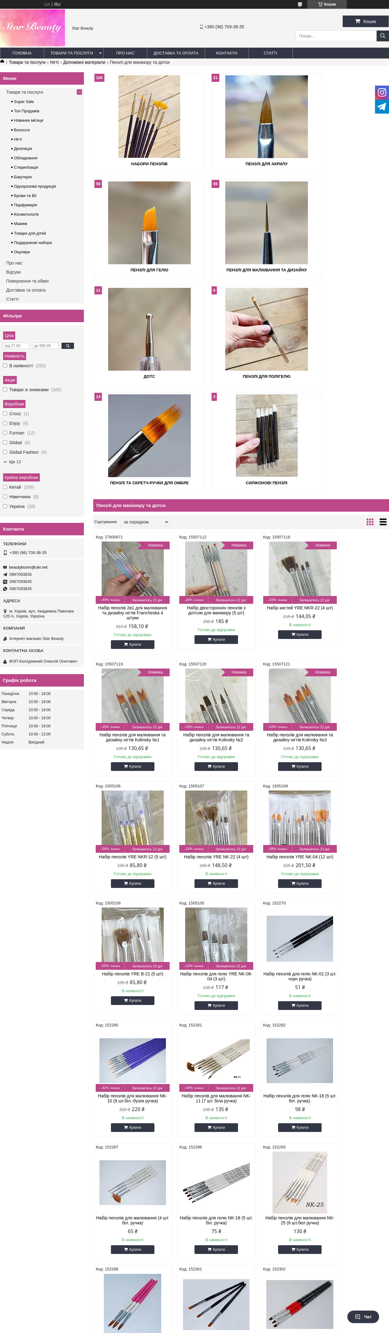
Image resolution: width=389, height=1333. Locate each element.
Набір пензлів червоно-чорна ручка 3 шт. (128, 1117)
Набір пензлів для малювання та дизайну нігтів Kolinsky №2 (128, 629)
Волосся (22, 130)
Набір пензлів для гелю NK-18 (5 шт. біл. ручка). (278, 873)
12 (370, 1168)
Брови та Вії (25, 195)
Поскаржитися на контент (197, 1296)
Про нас (125, 53)
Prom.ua (224, 1285)
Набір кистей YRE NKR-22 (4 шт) (279, 502)
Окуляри (22, 252)
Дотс (241, 269)
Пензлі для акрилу (241, 163)
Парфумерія (25, 205)
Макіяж (20, 223)
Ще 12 (15, 461)
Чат (363, 1317)
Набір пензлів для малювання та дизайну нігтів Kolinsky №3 (203, 629)
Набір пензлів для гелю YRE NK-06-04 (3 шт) (278, 751)
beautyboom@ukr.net (28, 567)
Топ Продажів (26, 111)
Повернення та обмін (27, 281)
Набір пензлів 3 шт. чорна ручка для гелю (354, 995)
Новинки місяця (28, 120)
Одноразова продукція (35, 186)
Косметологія (26, 214)
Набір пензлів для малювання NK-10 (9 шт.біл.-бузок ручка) (128, 873)
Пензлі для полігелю (341, 269)
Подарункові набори (33, 242)
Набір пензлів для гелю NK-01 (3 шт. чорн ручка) (353, 751)
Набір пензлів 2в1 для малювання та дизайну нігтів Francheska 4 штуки (128, 504)
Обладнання (25, 158)
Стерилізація (26, 167)
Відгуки (13, 272)
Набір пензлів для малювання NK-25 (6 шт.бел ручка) (203, 995)
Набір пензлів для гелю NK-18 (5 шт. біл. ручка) (128, 995)
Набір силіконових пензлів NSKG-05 (203, 1117)
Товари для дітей (30, 233)
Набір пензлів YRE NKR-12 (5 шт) (278, 629)
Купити (131, 536)
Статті (270, 53)
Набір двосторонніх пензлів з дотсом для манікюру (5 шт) (203, 502)
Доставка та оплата (175, 53)
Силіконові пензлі (241, 375)
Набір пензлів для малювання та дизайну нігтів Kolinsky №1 (353, 502)
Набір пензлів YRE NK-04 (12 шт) (128, 751)
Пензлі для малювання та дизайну (141, 269)
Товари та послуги (71, 53)
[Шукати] (383, 36)
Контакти (226, 53)
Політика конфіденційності (245, 1296)
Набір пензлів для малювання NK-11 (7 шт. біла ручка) (203, 873)
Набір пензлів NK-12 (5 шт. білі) (354, 1114)
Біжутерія (23, 177)
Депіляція (23, 148)
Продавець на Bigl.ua (194, 1290)
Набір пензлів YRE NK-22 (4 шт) (354, 626)
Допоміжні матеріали (84, 62)
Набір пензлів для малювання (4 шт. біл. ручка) (353, 873)
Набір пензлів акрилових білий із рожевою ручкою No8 (278, 995)
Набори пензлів (141, 163)
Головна (22, 53)
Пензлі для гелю (341, 163)
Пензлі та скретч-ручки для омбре (141, 375)
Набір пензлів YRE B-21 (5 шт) (203, 748)
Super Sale (24, 101)
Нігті (54, 62)
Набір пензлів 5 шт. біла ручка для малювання (278, 1117)
